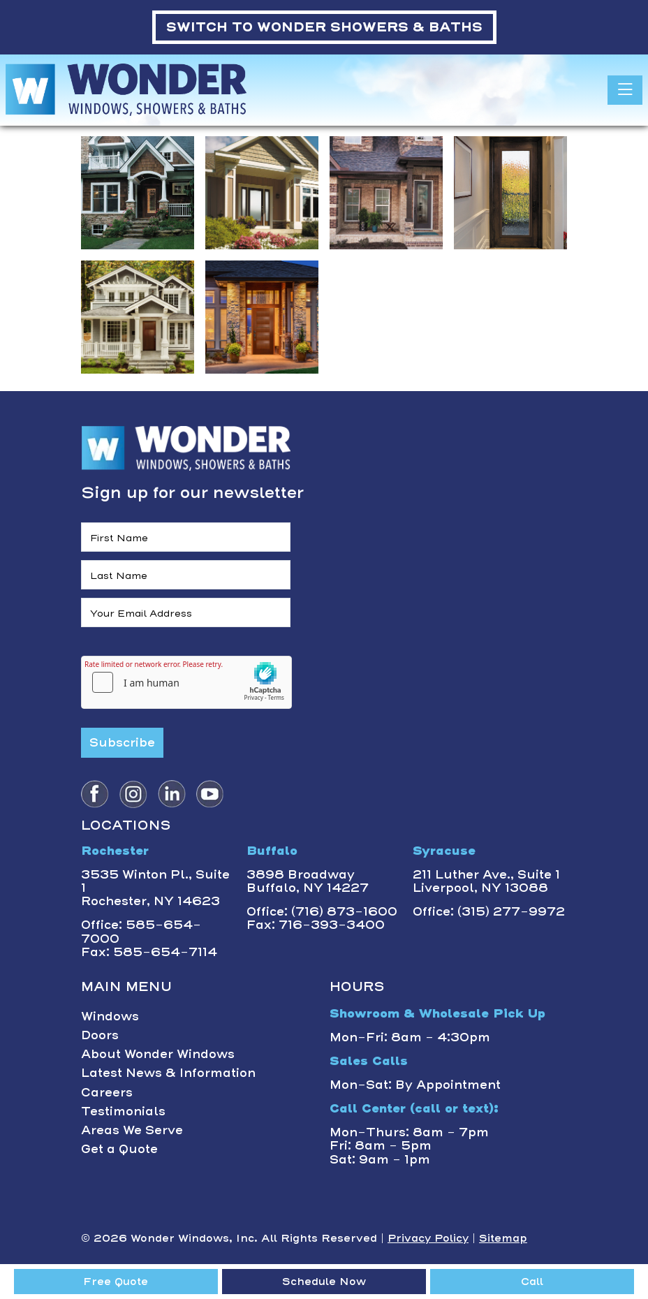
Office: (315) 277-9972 (489, 911)
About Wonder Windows (158, 1054)
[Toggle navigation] (625, 90)
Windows (110, 1016)
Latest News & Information (168, 1073)
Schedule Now (324, 1281)
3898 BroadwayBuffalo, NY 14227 (307, 881)
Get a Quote (119, 1149)
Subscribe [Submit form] (122, 742)
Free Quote (115, 1281)
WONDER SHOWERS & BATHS (324, 27)
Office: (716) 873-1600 (321, 911)
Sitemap (503, 1238)
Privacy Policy (428, 1238)
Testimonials (123, 1111)
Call (532, 1281)
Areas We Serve (132, 1130)
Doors (100, 1035)
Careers (107, 1092)
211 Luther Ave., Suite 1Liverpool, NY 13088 (486, 881)
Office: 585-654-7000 (141, 931)
